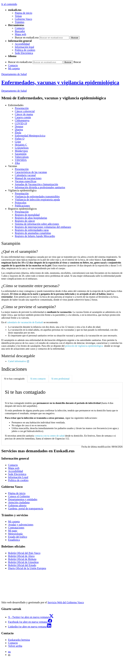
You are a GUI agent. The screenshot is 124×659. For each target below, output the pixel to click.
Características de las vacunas (31, 172)
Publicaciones (22, 205)
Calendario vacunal (25, 175)
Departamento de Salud (14, 74)
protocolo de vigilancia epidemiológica (84, 345)
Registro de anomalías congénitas (33, 233)
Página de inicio (23, 13)
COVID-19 (21, 123)
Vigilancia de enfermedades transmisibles (37, 196)
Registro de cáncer (25, 220)
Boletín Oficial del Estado (22, 565)
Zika (17, 163)
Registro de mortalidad (27, 214)
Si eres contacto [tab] (38, 378)
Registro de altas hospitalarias (31, 217)
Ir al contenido (9, 4)
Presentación (22, 108)
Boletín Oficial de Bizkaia (22, 559)
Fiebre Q (19, 138)
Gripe (18, 141)
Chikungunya (22, 120)
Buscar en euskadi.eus (27, 37)
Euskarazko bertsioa (19, 639)
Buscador (20, 31)
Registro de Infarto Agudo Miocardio (35, 236)
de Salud (14, 90)
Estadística (14, 539)
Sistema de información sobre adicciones (37, 223)
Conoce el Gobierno (19, 496)
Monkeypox (21, 150)
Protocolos (20, 202)
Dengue (19, 126)
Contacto (20, 28)
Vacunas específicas (25, 181)
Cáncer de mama (24, 114)
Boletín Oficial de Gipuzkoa (23, 562)
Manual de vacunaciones (28, 178)
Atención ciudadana (19, 502)
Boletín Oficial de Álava (21, 556)
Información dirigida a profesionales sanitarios (40, 187)
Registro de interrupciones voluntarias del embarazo (43, 227)
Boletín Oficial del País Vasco (24, 553)
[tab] (14, 378)
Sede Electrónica (24, 53)
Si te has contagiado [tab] (14, 378)
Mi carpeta (14, 68)
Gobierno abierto (17, 505)
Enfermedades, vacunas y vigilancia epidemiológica (60, 82)
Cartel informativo (18, 361)
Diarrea (19, 129)
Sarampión (20, 153)
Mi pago (12, 530)
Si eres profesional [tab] (60, 378)
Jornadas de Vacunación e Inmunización (36, 184)
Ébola (18, 132)
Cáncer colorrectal (25, 111)
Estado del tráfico (17, 536)
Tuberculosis (22, 156)
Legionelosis (22, 147)
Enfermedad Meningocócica (30, 135)
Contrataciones (16, 527)
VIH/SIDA (21, 160)
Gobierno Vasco (23, 19)
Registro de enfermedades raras (32, 230)
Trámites (19, 22)
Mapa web (20, 34)
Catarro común (23, 117)
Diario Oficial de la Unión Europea (27, 568)
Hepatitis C (21, 144)
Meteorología (15, 533)
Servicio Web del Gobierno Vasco (66, 602)
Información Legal (18, 477)
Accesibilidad (22, 43)
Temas (18, 16)
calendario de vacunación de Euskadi (25, 322)
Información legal (24, 47)
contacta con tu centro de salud (50, 435)
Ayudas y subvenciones (20, 524)
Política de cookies (25, 50)
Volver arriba (15, 645)
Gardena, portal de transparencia (25, 508)
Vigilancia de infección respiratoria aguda (37, 199)
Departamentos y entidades (22, 499)
